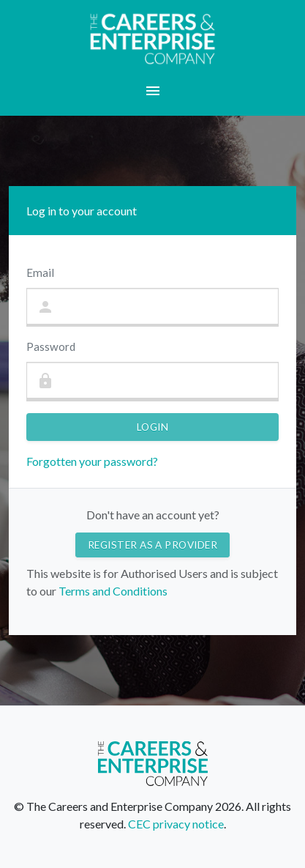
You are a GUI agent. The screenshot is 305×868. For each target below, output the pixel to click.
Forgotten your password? (92, 461)
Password (50, 346)
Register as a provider (153, 545)
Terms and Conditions (111, 591)
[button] (152, 91)
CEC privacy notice (176, 824)
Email (40, 272)
